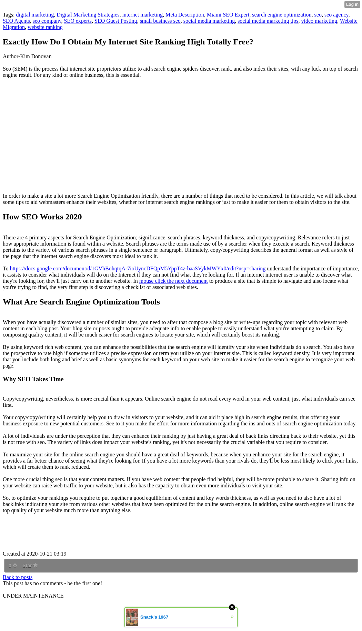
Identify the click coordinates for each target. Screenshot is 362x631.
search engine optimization (281, 15)
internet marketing (142, 15)
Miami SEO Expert (228, 15)
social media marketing (209, 21)
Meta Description (184, 15)
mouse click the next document (173, 281)
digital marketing (35, 15)
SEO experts (78, 21)
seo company (47, 21)
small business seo (160, 21)
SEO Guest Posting (115, 21)
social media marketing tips (268, 21)
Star (30, 565)
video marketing (319, 21)
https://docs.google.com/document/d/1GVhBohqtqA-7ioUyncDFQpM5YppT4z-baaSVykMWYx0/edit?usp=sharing (138, 268)
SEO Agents (16, 21)
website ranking (45, 27)
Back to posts (17, 577)
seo (318, 15)
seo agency (336, 15)
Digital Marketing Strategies (88, 15)
